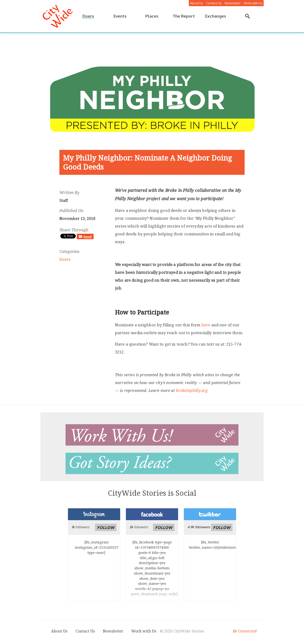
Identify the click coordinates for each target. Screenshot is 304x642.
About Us (196, 3)
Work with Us (253, 3)
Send (87, 236)
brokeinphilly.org (192, 390)
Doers (65, 259)
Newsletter (233, 3)
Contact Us (214, 3)
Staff (63, 200)
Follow (105, 527)
